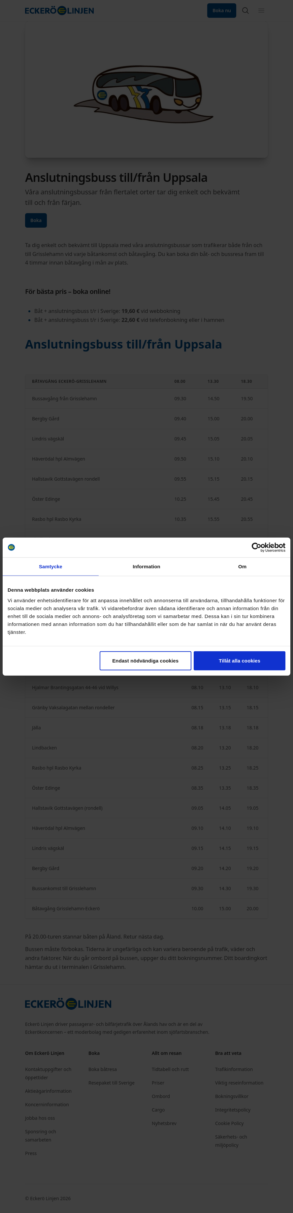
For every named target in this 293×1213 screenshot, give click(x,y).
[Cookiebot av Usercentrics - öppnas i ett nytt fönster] (256, 547)
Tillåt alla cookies (239, 660)
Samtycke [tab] (50, 566)
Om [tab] (242, 566)
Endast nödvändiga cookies (145, 660)
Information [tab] (146, 566)
